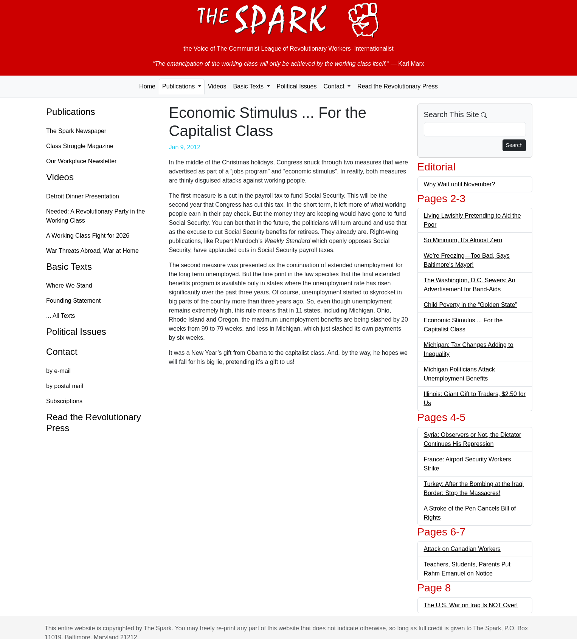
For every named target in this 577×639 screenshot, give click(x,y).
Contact (62, 352)
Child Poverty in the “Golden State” (470, 305)
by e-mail (58, 371)
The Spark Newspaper (76, 131)
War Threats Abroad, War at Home (92, 251)
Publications (70, 112)
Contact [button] (334, 86)
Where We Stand (69, 285)
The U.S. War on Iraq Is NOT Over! (471, 605)
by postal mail (64, 386)
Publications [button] (179, 86)
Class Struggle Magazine (79, 146)
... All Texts (60, 316)
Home (147, 86)
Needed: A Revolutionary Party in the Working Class (95, 216)
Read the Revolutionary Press (397, 86)
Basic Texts (69, 266)
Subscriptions (64, 401)
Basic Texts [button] (249, 86)
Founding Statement (73, 300)
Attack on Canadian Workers (462, 549)
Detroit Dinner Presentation (82, 196)
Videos (217, 86)
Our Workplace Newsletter (81, 161)
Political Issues (297, 86)
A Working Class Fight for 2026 (87, 235)
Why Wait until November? (459, 184)
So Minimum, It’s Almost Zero (463, 240)
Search (514, 145)
